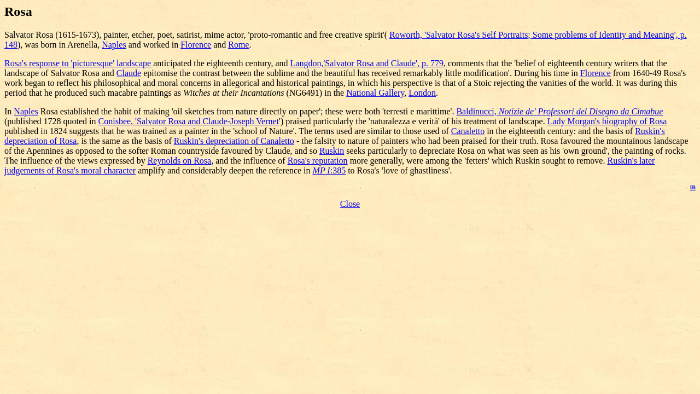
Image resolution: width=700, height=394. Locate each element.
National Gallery (375, 92)
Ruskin (331, 150)
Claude (128, 73)
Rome (238, 44)
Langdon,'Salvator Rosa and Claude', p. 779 (367, 63)
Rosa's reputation (318, 160)
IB (693, 187)
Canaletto (468, 131)
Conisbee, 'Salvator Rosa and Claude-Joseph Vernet (188, 121)
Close (350, 203)
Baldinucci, (559, 111)
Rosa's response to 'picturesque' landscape (77, 63)
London (422, 92)
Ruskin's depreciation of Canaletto (234, 141)
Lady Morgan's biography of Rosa (607, 121)
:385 (329, 170)
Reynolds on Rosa (179, 160)
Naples (114, 44)
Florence (195, 44)
